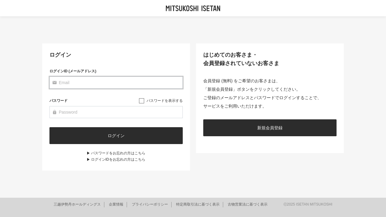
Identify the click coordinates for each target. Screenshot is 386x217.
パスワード (58, 101)
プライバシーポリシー (150, 204)
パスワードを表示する (165, 101)
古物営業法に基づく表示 (247, 204)
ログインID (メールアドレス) (72, 71)
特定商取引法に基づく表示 (198, 204)
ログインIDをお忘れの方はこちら (118, 159)
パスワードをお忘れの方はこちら (118, 153)
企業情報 (116, 204)
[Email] (116, 83)
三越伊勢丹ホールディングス (77, 204)
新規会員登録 (270, 127)
